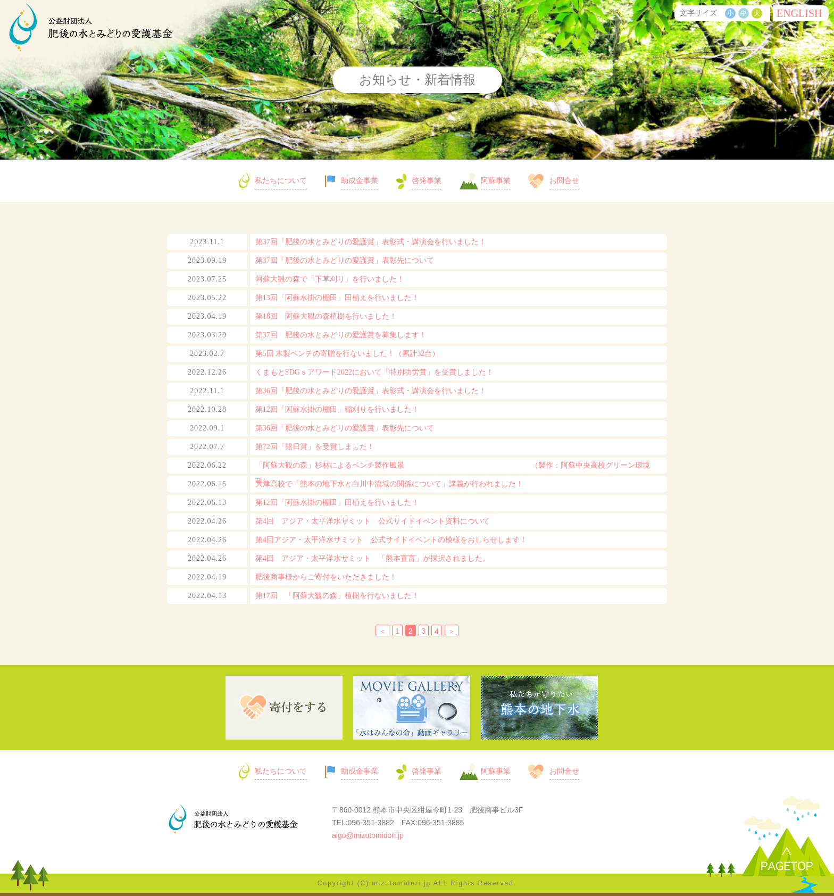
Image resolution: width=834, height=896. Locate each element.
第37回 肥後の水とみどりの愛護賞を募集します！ (341, 335)
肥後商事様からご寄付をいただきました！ (326, 577)
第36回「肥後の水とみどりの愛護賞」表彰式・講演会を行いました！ (370, 391)
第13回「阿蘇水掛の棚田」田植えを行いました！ (337, 298)
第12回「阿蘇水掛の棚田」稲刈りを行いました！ (337, 409)
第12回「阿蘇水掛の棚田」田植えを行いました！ (337, 503)
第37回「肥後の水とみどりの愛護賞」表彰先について (344, 260)
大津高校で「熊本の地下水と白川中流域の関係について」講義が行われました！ (389, 484)
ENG (799, 13)
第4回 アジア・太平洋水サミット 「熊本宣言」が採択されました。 (372, 558)
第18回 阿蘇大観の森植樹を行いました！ (326, 316)
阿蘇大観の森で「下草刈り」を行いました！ (329, 279)
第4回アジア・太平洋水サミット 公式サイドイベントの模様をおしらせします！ (391, 540)
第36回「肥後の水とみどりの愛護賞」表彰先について (344, 428)
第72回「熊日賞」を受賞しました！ (314, 447)
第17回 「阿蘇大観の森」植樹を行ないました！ (337, 596)
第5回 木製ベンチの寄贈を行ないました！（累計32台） (347, 354)
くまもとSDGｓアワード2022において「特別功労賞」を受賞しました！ (374, 372)
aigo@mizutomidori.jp (368, 835)
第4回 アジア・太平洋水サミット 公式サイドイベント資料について (372, 521)
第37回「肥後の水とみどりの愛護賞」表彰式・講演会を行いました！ (370, 242)
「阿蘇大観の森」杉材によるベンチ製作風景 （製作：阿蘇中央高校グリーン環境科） (452, 473)
